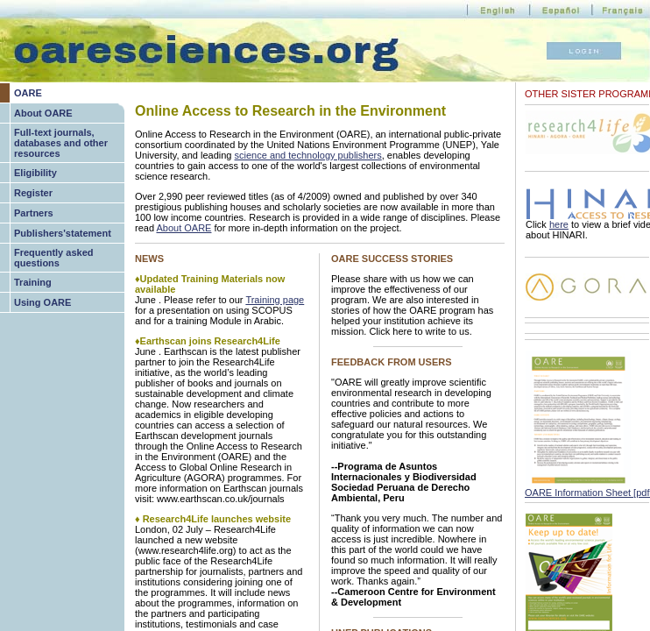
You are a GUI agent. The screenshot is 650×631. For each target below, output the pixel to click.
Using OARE (42, 302)
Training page (274, 299)
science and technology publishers (308, 155)
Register (33, 193)
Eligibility (35, 172)
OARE (28, 93)
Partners (33, 213)
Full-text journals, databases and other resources (61, 143)
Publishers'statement (62, 233)
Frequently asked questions (53, 257)
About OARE (43, 113)
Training (33, 282)
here (559, 224)
